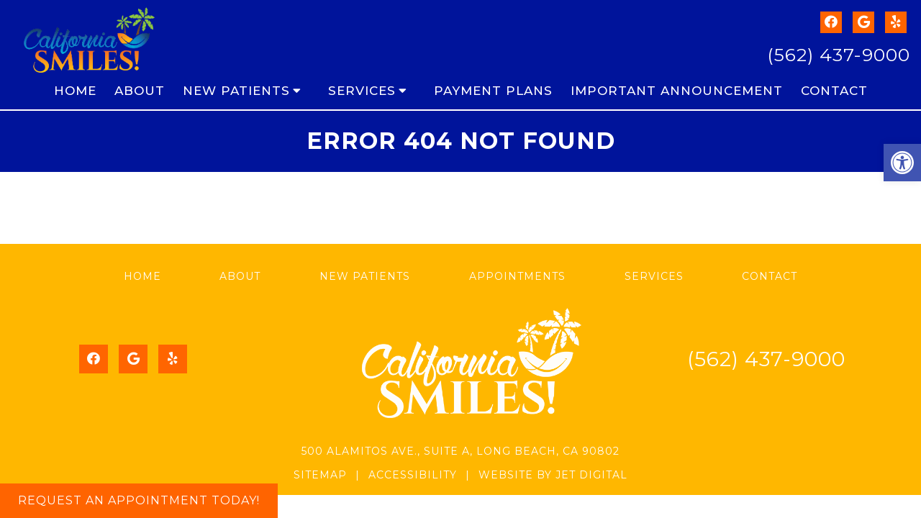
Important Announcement (677, 90)
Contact (834, 90)
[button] (902, 162)
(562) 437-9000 (838, 54)
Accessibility (412, 474)
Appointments (517, 276)
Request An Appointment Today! (139, 500)
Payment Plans (493, 90)
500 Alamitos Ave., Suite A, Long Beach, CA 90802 (460, 451)
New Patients (236, 90)
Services (362, 90)
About (139, 90)
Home (75, 90)
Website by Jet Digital (552, 474)
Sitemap (320, 474)
